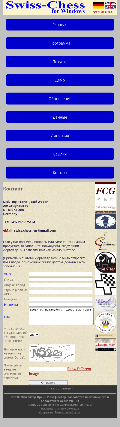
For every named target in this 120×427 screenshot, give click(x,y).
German (98, 11)
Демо (60, 80)
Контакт (60, 172)
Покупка (60, 61)
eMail (7, 230)
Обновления (60, 98)
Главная (59, 24)
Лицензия (60, 135)
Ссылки (60, 154)
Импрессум (46, 421)
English (109, 11)
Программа (60, 43)
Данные (60, 117)
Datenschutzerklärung (68, 421)
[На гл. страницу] (60, 397)
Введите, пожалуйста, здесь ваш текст (61, 317)
